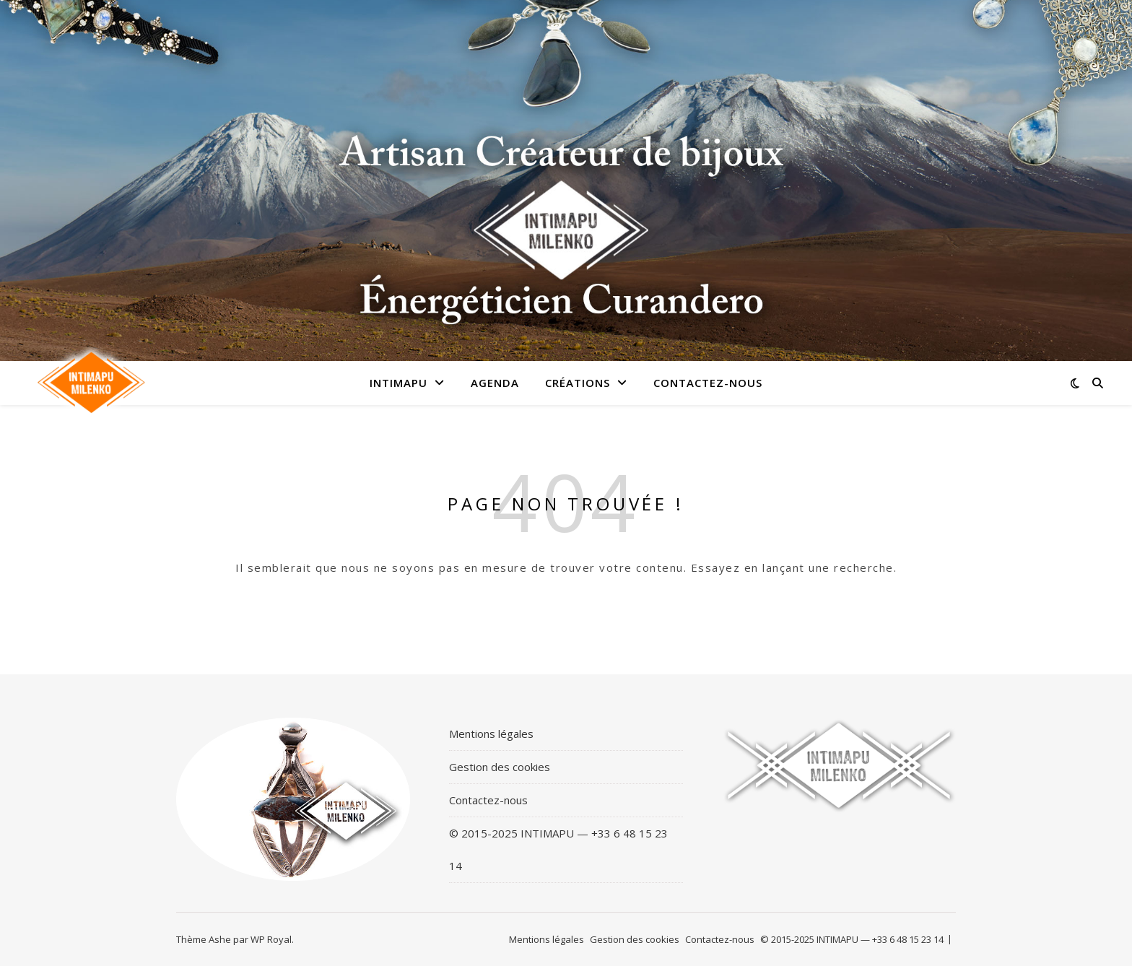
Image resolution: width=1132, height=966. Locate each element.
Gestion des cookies (499, 767)
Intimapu (398, 382)
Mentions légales (491, 733)
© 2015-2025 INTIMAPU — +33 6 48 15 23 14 (558, 849)
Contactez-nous (707, 382)
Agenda (495, 382)
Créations (577, 382)
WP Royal (271, 939)
